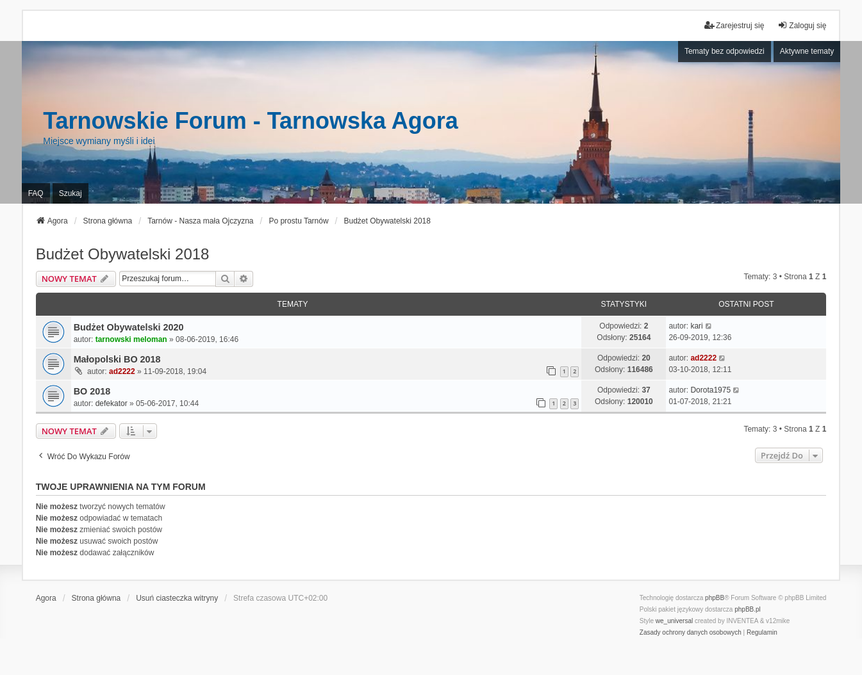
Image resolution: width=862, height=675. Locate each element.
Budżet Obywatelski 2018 (123, 254)
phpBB (714, 597)
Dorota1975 (710, 390)
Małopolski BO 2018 (117, 359)
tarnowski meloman (131, 339)
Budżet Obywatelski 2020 (129, 327)
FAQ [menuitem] (36, 193)
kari (696, 325)
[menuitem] (691, 632)
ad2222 (122, 371)
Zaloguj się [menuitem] (801, 25)
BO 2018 (92, 391)
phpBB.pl (747, 609)
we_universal (674, 620)
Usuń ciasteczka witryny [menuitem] (177, 598)
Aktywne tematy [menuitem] (807, 51)
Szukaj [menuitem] (70, 193)
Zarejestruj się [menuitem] (734, 25)
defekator (111, 403)
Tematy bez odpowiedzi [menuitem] (724, 51)
